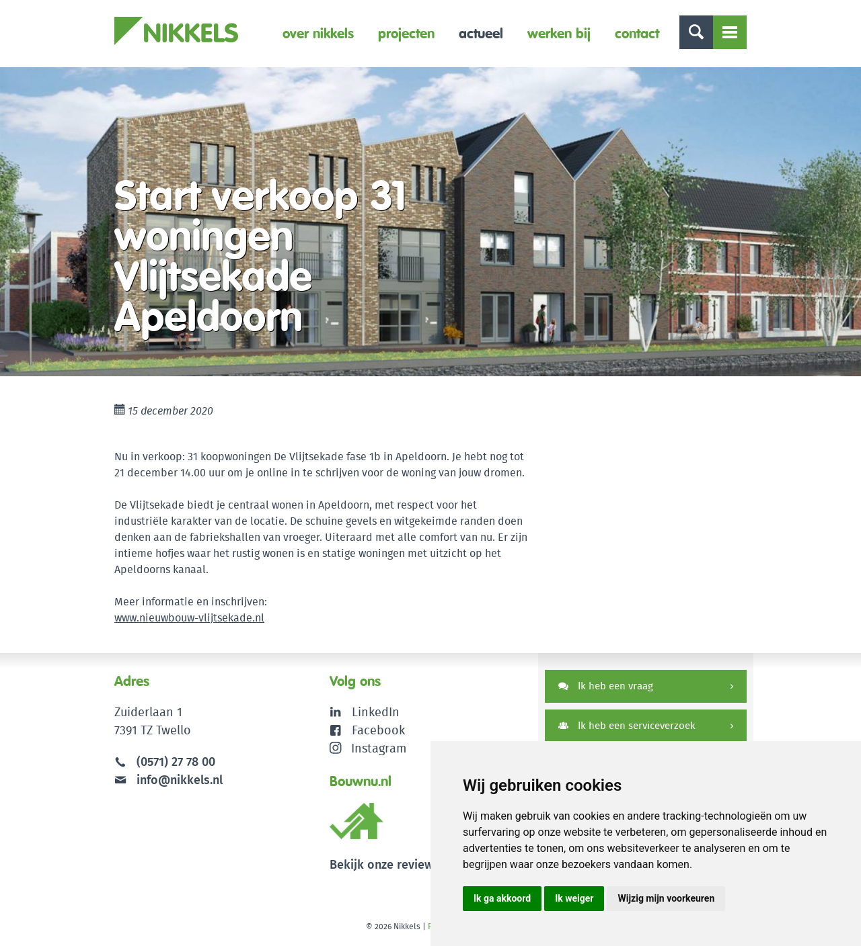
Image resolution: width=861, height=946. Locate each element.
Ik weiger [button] (574, 898)
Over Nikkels (318, 33)
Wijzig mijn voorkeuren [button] (665, 898)
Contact (637, 33)
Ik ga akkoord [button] (502, 898)
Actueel (481, 33)
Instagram (368, 748)
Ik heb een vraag (605, 686)
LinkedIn (376, 711)
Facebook (378, 730)
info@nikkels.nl (168, 779)
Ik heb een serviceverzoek (627, 725)
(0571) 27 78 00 (176, 761)
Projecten (406, 33)
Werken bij (559, 33)
